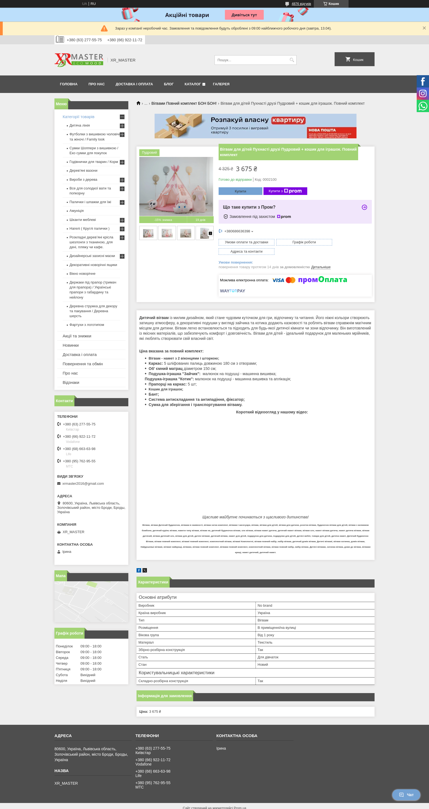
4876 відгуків (301, 4)
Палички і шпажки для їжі (90, 202)
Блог (169, 84)
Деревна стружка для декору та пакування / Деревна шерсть (93, 311)
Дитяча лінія (79, 125)
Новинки (71, 345)
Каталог (193, 84)
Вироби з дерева (83, 179)
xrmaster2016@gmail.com (83, 483)
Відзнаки (71, 382)
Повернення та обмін (83, 363)
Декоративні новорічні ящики (93, 265)
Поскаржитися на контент (204, 804)
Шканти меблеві (82, 220)
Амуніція (76, 211)
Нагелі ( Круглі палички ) (89, 228)
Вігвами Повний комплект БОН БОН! (184, 103)
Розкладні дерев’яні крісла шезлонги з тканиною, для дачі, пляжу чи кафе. (91, 242)
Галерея (221, 84)
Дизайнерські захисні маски (92, 256)
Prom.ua (240, 799)
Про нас (96, 84)
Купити (240, 191)
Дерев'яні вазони (83, 170)
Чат (406, 794)
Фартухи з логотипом (86, 325)
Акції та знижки (77, 336)
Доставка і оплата (134, 84)
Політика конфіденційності (247, 804)
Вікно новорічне (82, 273)
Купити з (285, 191)
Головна (68, 84)
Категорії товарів (78, 116)
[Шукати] (292, 60)
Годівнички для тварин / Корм (93, 162)
